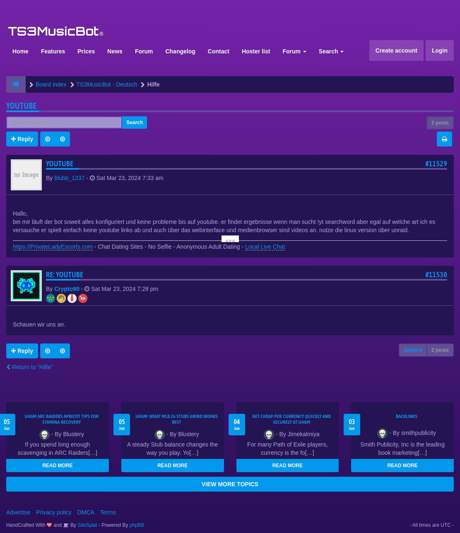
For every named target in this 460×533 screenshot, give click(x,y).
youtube (21, 105)
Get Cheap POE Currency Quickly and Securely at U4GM (291, 419)
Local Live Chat (265, 246)
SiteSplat (86, 525)
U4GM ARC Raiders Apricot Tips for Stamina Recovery (62, 419)
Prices (86, 51)
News (115, 51)
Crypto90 (66, 289)
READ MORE (57, 465)
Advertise (18, 512)
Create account (396, 50)
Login (440, 50)
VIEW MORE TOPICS (230, 484)
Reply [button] (22, 139)
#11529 (436, 163)
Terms (108, 512)
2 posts (440, 123)
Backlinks (406, 416)
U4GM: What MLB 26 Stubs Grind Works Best (176, 419)
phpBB (137, 525)
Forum (144, 51)
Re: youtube (64, 274)
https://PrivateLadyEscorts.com (53, 246)
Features (53, 51)
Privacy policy (54, 512)
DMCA (85, 512)
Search (331, 51)
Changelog (180, 51)
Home (20, 51)
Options (413, 350)
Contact (218, 51)
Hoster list (256, 51)
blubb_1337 (69, 178)
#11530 (436, 274)
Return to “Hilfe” (29, 367)
